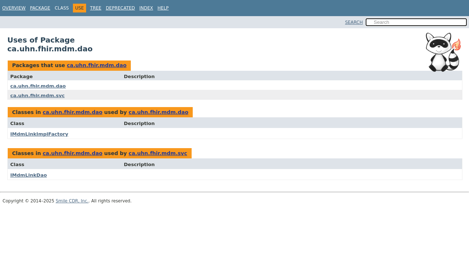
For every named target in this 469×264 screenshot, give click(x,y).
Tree (95, 8)
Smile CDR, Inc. (72, 200)
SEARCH (354, 22)
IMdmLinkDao (28, 175)
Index (146, 8)
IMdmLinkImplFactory (39, 134)
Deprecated (120, 8)
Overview (14, 8)
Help (163, 8)
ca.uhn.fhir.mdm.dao (96, 65)
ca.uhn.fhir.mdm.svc (37, 95)
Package (40, 8)
